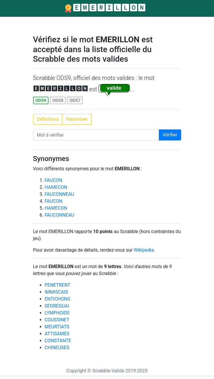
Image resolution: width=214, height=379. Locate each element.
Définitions (48, 119)
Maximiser (77, 119)
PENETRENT (58, 285)
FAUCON (53, 180)
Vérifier (170, 135)
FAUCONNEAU (59, 194)
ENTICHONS (57, 299)
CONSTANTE (58, 340)
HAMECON (56, 187)
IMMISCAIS (56, 292)
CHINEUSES (57, 347)
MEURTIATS (57, 326)
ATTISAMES (57, 333)
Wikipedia (144, 250)
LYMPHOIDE (57, 313)
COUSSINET (57, 320)
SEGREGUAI (57, 306)
